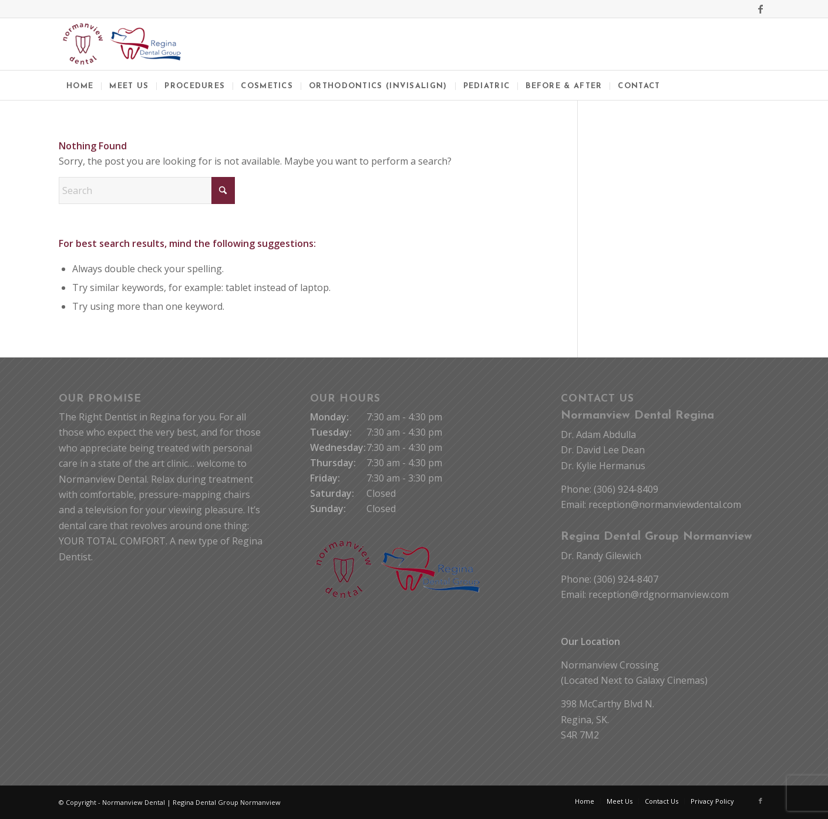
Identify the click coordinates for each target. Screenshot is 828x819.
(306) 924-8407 (626, 579)
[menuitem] (80, 85)
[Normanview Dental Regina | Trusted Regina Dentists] (122, 44)
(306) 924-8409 (626, 489)
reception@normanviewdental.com (664, 504)
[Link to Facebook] (760, 9)
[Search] (147, 190)
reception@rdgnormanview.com (658, 594)
